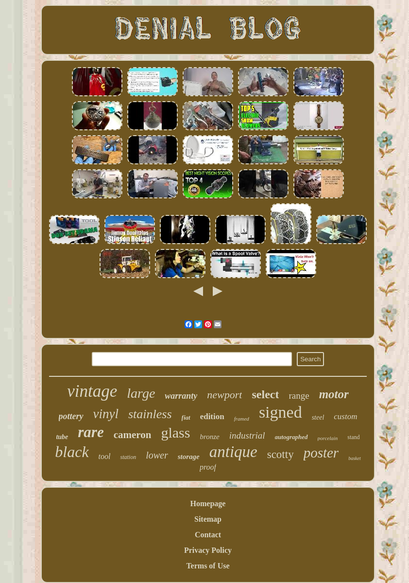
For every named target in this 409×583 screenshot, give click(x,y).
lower (157, 455)
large (141, 393)
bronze (209, 437)
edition (212, 416)
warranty (181, 396)
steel (318, 417)
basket (354, 458)
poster (321, 452)
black (71, 451)
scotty (280, 454)
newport (224, 395)
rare (90, 432)
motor (334, 394)
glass (175, 432)
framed (241, 419)
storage (189, 456)
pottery (71, 416)
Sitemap (208, 519)
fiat (186, 417)
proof (208, 467)
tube (62, 437)
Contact (208, 534)
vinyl (106, 413)
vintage (92, 391)
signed (280, 412)
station (128, 457)
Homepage (208, 503)
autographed (291, 437)
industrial (247, 435)
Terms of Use (207, 566)
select (265, 394)
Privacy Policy (208, 550)
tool (105, 456)
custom (345, 416)
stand (353, 437)
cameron (133, 435)
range (299, 395)
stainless (150, 414)
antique (233, 451)
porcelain (328, 438)
